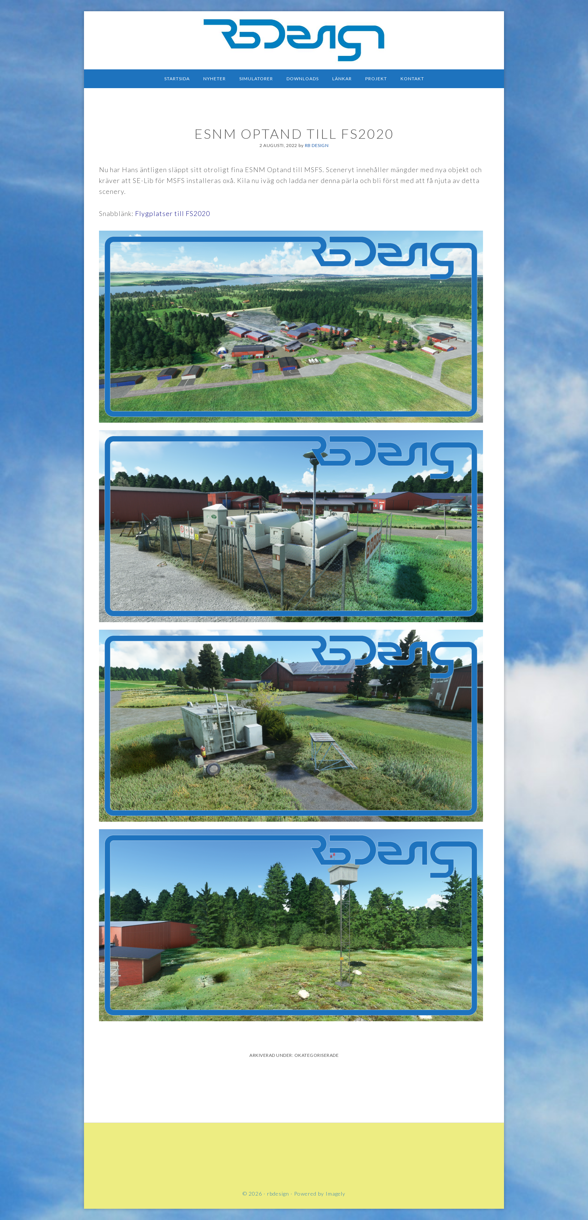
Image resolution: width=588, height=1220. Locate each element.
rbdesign (294, 39)
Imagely (335, 1193)
